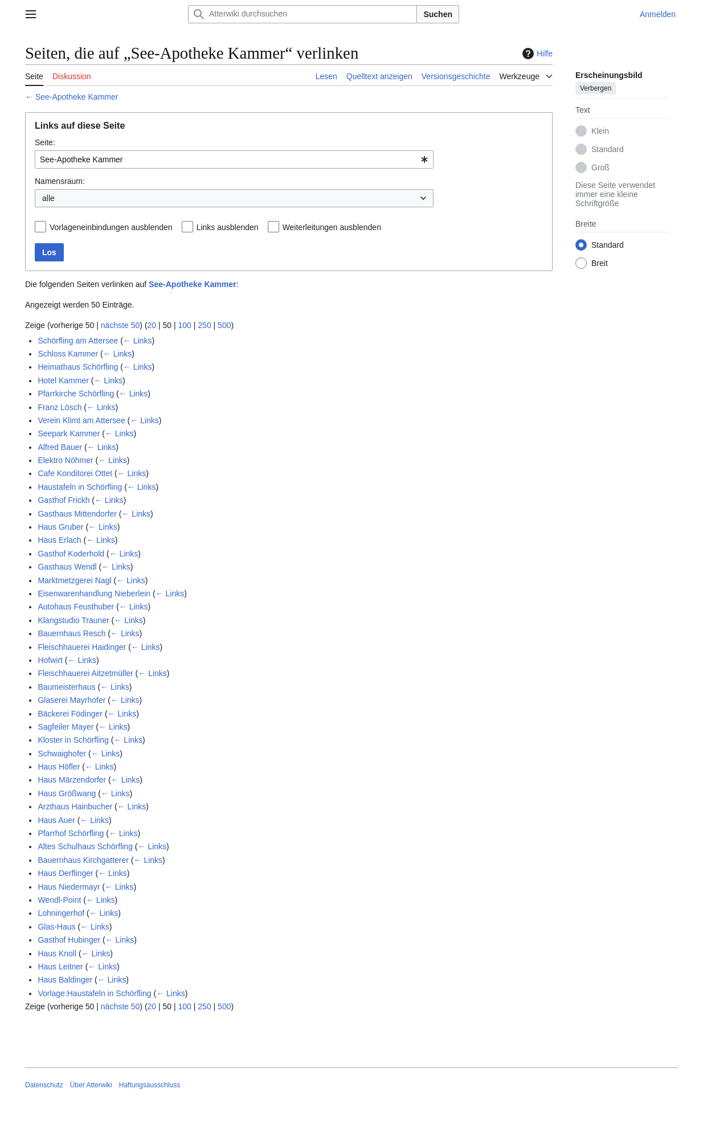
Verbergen (595, 88)
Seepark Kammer (69, 433)
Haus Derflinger (65, 873)
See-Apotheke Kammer (76, 96)
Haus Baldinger (65, 979)
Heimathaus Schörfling (78, 366)
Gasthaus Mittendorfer (77, 513)
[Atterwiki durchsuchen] (302, 14)
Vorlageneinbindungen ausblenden (111, 227)
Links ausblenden (228, 227)
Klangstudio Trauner (73, 620)
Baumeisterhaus (66, 686)
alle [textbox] (48, 198)
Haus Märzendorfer (72, 779)
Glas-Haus (56, 926)
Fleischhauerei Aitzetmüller (85, 673)
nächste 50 (120, 325)
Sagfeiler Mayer (65, 726)
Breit (599, 263)
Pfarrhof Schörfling (71, 833)
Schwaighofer (62, 753)
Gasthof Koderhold (71, 553)
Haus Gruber (60, 526)
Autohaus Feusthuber (76, 606)
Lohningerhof (61, 913)
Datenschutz (44, 1085)
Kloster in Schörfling (73, 739)
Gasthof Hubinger (69, 939)
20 (152, 325)
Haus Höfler (59, 766)
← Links (137, 340)
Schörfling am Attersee (78, 340)
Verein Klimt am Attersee (81, 420)
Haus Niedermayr (69, 886)
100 (184, 325)
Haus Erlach (59, 540)
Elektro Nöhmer (65, 460)
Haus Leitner (60, 966)
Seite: (45, 142)
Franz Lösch (59, 407)
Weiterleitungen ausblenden (332, 227)
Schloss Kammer (68, 353)
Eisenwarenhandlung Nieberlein (94, 593)
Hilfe (536, 53)
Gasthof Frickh (63, 500)
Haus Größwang (67, 793)
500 (224, 325)
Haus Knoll (57, 953)
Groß (600, 167)
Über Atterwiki (91, 1085)
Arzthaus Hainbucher (75, 806)
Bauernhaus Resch (71, 633)
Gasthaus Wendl (67, 566)
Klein (600, 131)
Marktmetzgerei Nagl (74, 580)
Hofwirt (50, 660)
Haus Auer (56, 820)
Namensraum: (60, 181)
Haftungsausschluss (149, 1085)
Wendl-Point (59, 899)
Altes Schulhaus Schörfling (85, 846)
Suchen (437, 14)
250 (204, 325)
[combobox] (234, 159)
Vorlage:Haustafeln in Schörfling (94, 993)
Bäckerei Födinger (70, 713)
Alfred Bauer (60, 447)
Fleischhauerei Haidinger (82, 647)
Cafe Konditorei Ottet (75, 473)
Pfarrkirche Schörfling (76, 393)
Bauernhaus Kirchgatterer (83, 860)
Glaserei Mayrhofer (71, 700)
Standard (607, 149)
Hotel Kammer (63, 380)
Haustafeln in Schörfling (80, 487)
